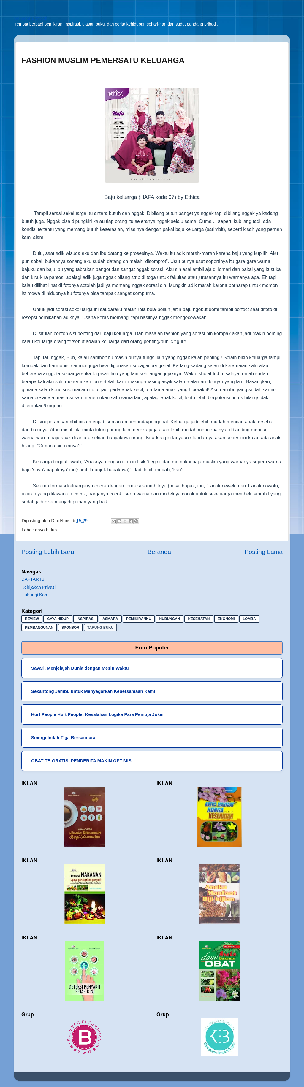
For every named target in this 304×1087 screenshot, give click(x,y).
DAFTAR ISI (33, 578)
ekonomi (226, 619)
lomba (249, 619)
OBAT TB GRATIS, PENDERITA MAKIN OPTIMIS (81, 760)
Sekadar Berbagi (30, 17)
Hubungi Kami (35, 594)
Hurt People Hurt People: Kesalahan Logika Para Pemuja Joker (97, 714)
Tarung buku (100, 627)
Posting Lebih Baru (47, 551)
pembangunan (39, 627)
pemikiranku (138, 619)
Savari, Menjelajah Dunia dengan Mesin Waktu (80, 668)
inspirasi (85, 619)
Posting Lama (264, 551)
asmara (110, 619)
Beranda (159, 551)
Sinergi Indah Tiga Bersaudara (63, 737)
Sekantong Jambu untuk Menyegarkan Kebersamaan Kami (93, 691)
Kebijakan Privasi (38, 587)
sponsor (70, 627)
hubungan (169, 619)
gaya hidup (46, 529)
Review (32, 619)
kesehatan (199, 619)
